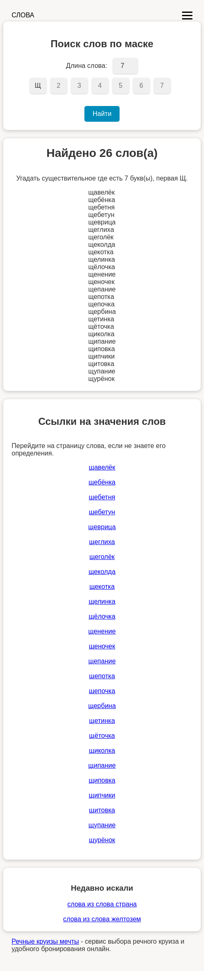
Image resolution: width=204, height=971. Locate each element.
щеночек (102, 646)
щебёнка (102, 482)
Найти (102, 113)
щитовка (102, 810)
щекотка (102, 586)
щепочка (102, 690)
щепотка (102, 675)
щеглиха (102, 541)
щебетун (102, 512)
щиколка (102, 750)
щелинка (102, 601)
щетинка (102, 720)
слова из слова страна (102, 904)
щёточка (102, 735)
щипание (101, 765)
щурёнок (102, 839)
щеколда (102, 571)
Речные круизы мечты (45, 941)
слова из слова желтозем (102, 919)
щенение (101, 631)
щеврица (101, 526)
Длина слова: (86, 65)
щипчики (102, 795)
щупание (102, 825)
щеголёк (102, 556)
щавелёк (102, 467)
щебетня (102, 497)
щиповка (102, 780)
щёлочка (102, 616)
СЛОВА (23, 15)
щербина (102, 705)
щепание (101, 661)
